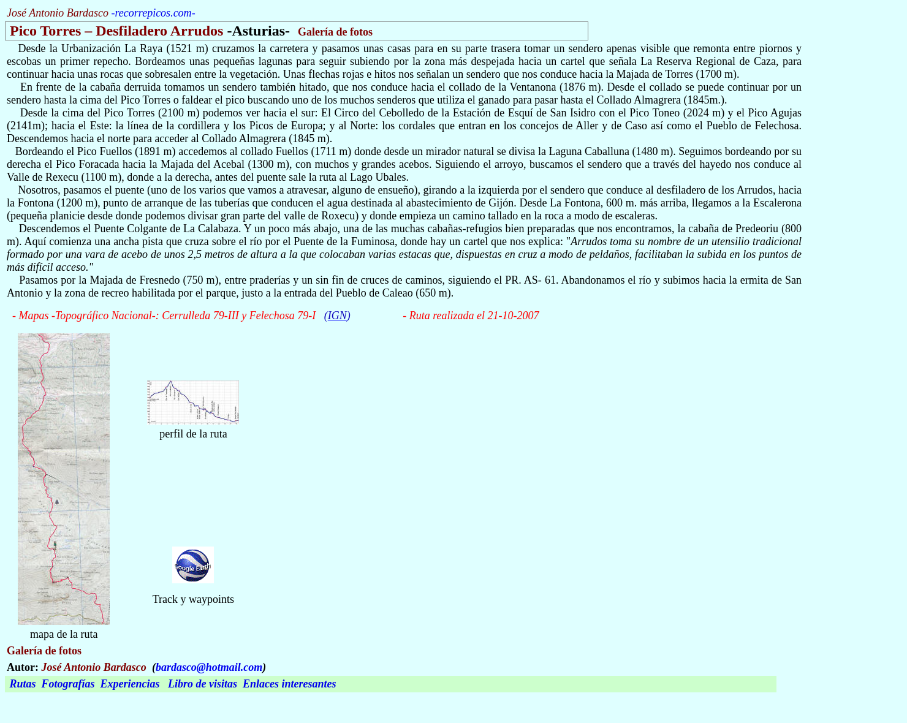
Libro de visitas (202, 684)
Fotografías (68, 684)
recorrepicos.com (153, 13)
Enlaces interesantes (289, 684)
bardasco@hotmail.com (209, 667)
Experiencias (130, 684)
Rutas (23, 684)
